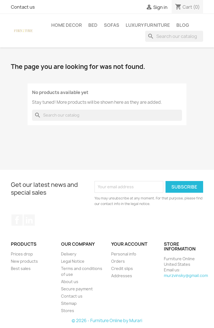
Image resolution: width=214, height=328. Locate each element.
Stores (67, 310)
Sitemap (69, 303)
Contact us (23, 7)
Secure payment (77, 288)
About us (69, 281)
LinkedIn (29, 220)
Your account (129, 244)
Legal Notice (72, 261)
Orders (118, 261)
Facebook (17, 220)
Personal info (123, 254)
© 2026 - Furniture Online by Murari (107, 321)
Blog (182, 25)
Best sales (21, 268)
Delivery (68, 254)
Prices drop (22, 254)
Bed (93, 25)
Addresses (121, 275)
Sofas (111, 25)
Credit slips (122, 268)
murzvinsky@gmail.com (186, 275)
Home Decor (66, 25)
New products (24, 261)
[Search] (174, 36)
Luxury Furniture (148, 25)
